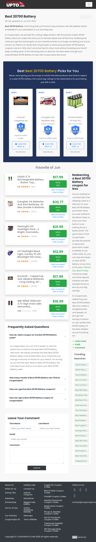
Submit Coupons (28, 493)
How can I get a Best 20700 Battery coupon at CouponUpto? (31, 399)
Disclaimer (29, 498)
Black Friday (82, 270)
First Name (15, 423)
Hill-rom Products (82, 380)
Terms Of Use (11, 508)
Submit (36, 468)
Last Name (44, 423)
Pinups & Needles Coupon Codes (52, 512)
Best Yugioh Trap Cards (85, 425)
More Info (58, 184)
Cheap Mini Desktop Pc (84, 461)
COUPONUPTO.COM (26, 536)
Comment (15, 445)
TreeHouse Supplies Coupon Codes (53, 524)
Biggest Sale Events (29, 503)
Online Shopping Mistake (28, 510)
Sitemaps (28, 515)
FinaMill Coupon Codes (55, 496)
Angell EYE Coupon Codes (53, 486)
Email (12, 434)
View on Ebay (57, 192)
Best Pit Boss (80, 420)
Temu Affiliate (30, 519)
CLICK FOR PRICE (20, 145)
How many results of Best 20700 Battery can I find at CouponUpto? (34, 379)
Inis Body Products (83, 395)
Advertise (9, 498)
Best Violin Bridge (82, 456)
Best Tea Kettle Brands (84, 446)
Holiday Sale (29, 485)
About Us (9, 485)
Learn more (80, 341)
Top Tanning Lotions (83, 410)
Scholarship (10, 502)
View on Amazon (58, 190)
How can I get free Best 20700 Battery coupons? (32, 389)
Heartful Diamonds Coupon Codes (53, 501)
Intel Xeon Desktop (83, 405)
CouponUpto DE (12, 519)
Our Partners (11, 515)
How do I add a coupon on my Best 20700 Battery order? (33, 336)
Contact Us (29, 488)
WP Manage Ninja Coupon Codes (52, 530)
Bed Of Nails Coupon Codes (54, 491)
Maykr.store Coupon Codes (53, 507)
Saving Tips (10, 492)
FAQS (77, 344)
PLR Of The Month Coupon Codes (52, 518)
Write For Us (10, 488)
